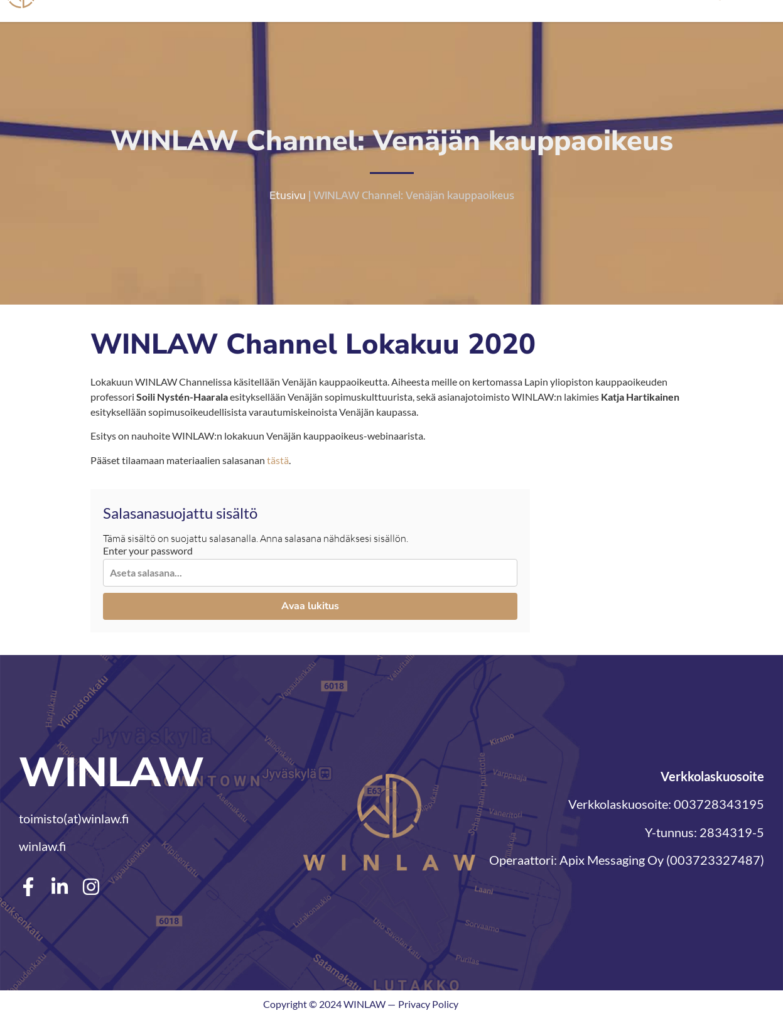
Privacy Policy (428, 1004)
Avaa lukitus (310, 607)
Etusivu (287, 195)
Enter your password (148, 551)
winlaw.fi (42, 845)
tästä (278, 460)
